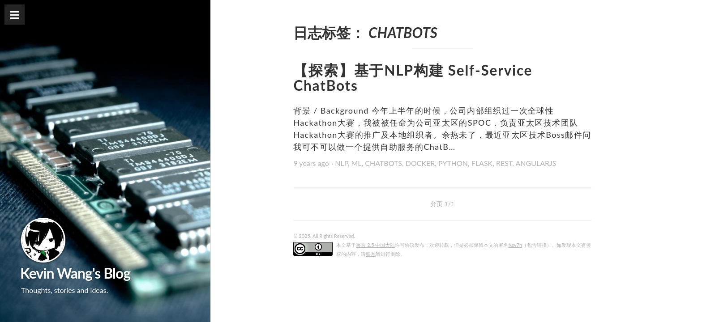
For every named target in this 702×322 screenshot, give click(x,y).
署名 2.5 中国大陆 (375, 245)
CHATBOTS (383, 163)
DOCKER (420, 163)
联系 (371, 254)
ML (356, 163)
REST (504, 163)
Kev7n (515, 245)
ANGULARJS (535, 163)
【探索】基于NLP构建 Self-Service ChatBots (412, 78)
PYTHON (453, 163)
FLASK (481, 163)
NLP (341, 163)
